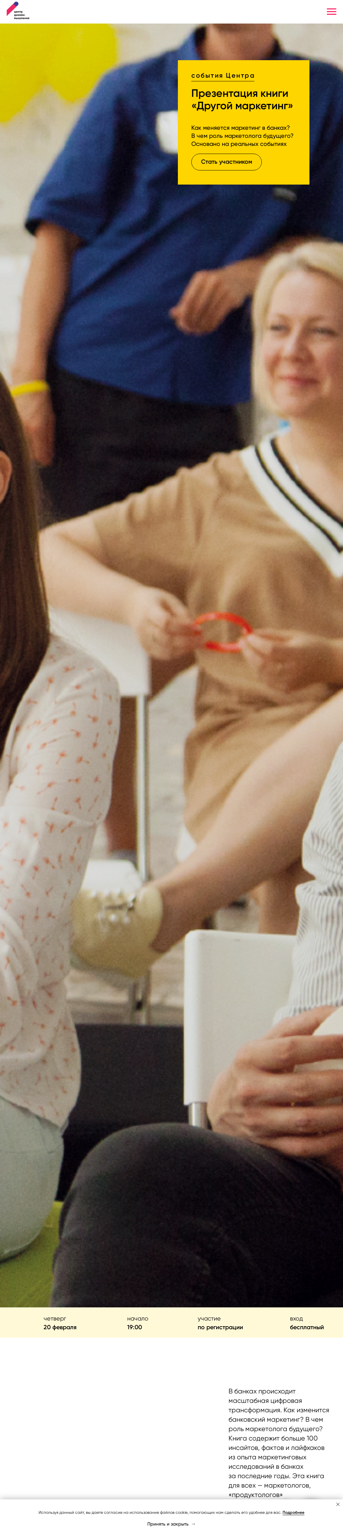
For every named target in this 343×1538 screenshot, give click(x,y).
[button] (226, 162)
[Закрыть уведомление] (338, 1504)
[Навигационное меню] (331, 11)
